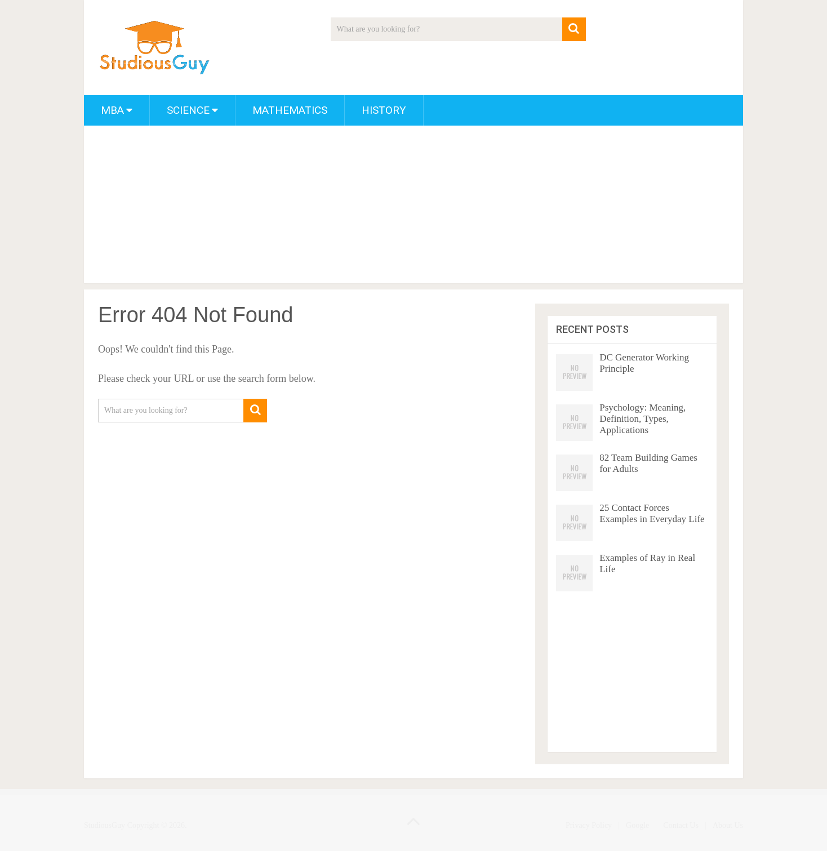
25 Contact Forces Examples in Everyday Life (651, 513)
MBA (112, 110)
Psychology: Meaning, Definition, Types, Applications (642, 418)
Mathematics (289, 110)
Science (188, 110)
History (384, 110)
